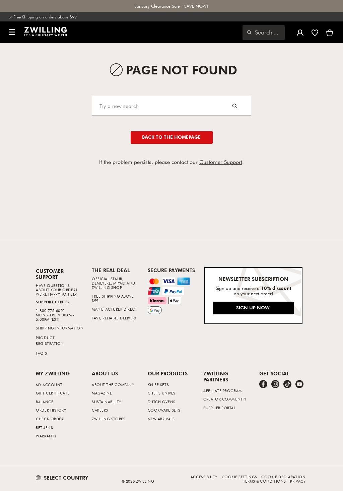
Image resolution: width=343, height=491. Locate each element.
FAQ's (41, 353)
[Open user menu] (300, 32)
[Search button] (235, 105)
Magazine (102, 392)
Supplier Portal (219, 407)
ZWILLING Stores (108, 418)
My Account (49, 384)
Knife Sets (158, 384)
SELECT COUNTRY (62, 477)
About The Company (113, 384)
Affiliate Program (222, 390)
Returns (44, 427)
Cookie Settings (239, 476)
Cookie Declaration (283, 476)
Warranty (46, 435)
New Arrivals (161, 418)
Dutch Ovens (162, 401)
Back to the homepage (171, 137)
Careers (100, 410)
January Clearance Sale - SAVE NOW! (171, 6)
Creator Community (224, 399)
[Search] (171, 106)
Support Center (53, 301)
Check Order (49, 418)
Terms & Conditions (264, 481)
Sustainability (106, 401)
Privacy (297, 481)
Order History (51, 410)
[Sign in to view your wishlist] (315, 32)
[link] (45, 31)
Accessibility (204, 476)
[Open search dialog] (264, 32)
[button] (12, 32)
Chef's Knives (162, 392)
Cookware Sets (164, 410)
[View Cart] (330, 32)
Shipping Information (59, 327)
